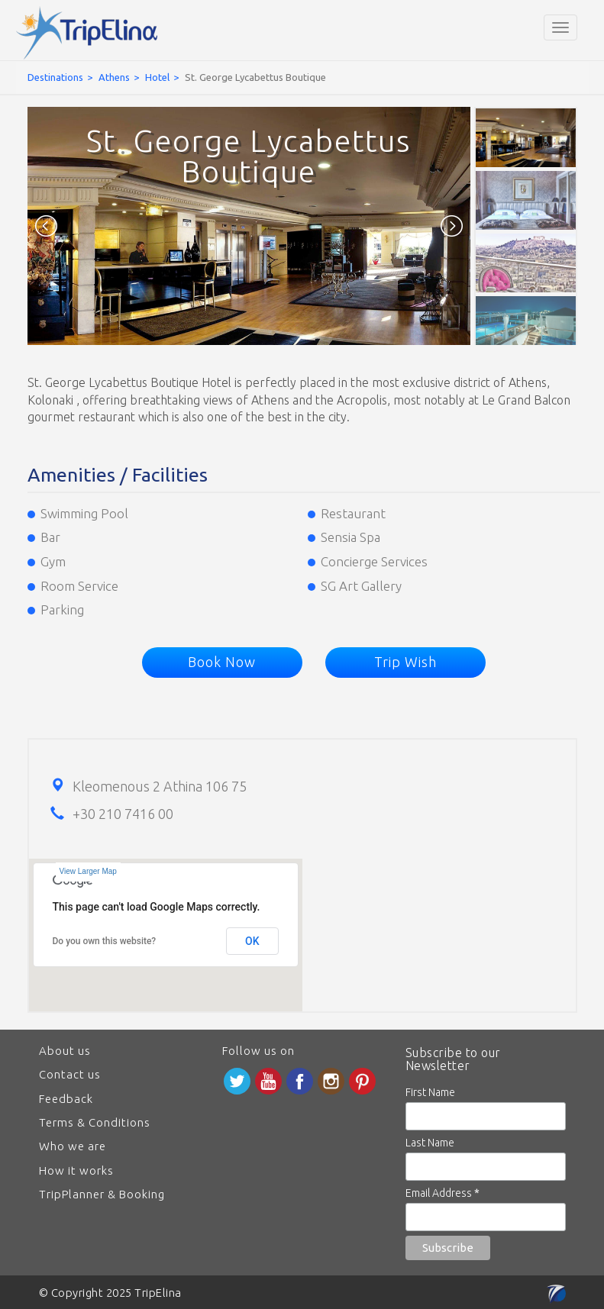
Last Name (429, 1143)
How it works (76, 1170)
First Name (430, 1092)
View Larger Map (88, 871)
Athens (114, 77)
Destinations (55, 77)
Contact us (70, 1074)
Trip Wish (405, 661)
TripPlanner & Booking (102, 1194)
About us (65, 1050)
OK (252, 941)
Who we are (72, 1146)
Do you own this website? (105, 941)
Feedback (66, 1098)
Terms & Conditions (94, 1122)
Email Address (442, 1193)
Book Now (222, 661)
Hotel (157, 77)
